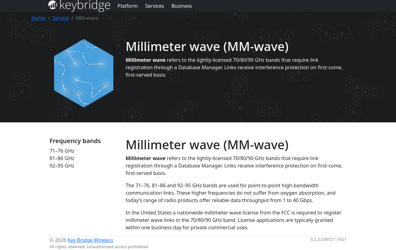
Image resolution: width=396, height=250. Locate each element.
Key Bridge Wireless (90, 240)
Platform (128, 5)
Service (60, 18)
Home (39, 18)
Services (154, 5)
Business (181, 5)
